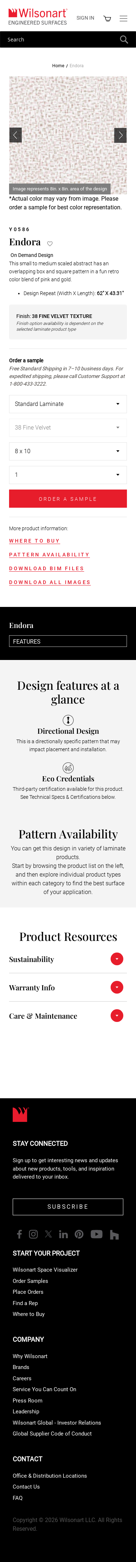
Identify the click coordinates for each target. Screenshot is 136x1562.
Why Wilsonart (30, 1356)
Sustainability (31, 959)
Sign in (85, 18)
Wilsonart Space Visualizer (45, 1270)
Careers (22, 1378)
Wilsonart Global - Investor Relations (57, 1423)
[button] (120, 135)
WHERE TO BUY (34, 541)
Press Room (27, 1400)
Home (58, 65)
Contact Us (26, 1487)
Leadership (26, 1411)
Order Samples (30, 1281)
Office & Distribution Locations (50, 1476)
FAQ (17, 1498)
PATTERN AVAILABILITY (49, 554)
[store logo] (37, 16)
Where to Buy (29, 1314)
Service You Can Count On (44, 1389)
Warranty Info (32, 987)
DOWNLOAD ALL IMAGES (50, 582)
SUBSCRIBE (68, 1206)
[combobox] (68, 39)
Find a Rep (25, 1303)
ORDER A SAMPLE (68, 499)
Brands (21, 1367)
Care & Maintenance (43, 1015)
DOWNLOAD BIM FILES (46, 568)
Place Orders (28, 1292)
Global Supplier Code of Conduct (52, 1433)
